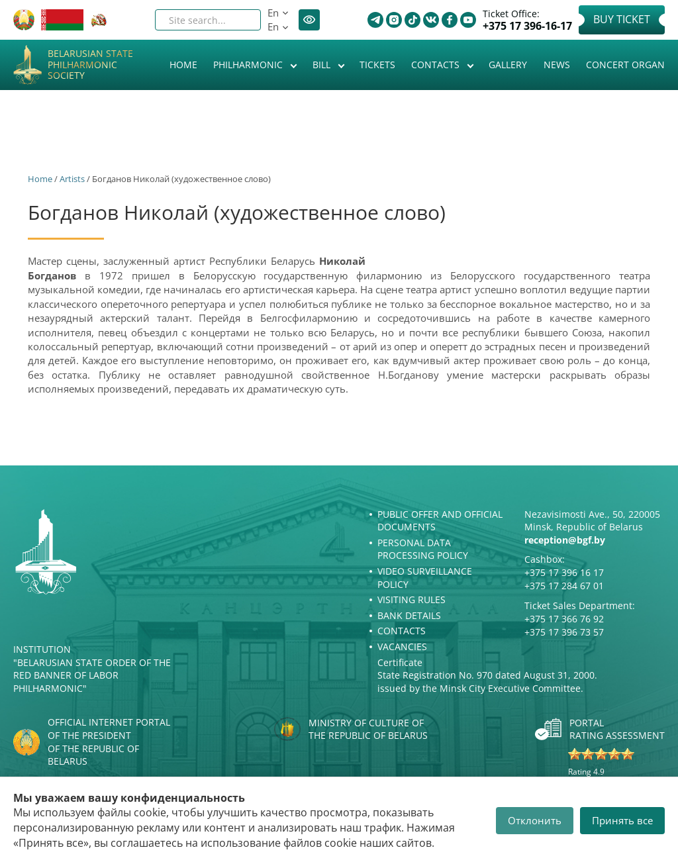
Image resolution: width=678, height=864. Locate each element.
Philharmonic (249, 64)
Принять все (622, 820)
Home (183, 64)
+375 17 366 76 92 (564, 618)
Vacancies (402, 646)
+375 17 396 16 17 (564, 572)
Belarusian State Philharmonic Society (90, 64)
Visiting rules (411, 599)
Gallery (508, 64)
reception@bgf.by (564, 540)
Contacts (436, 64)
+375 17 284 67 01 (564, 585)
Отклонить (534, 820)
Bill (323, 64)
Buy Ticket (621, 19)
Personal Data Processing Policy (422, 549)
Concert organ (625, 64)
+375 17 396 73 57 (564, 632)
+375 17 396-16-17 (527, 26)
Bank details (409, 615)
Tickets (377, 64)
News (557, 64)
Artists (72, 179)
